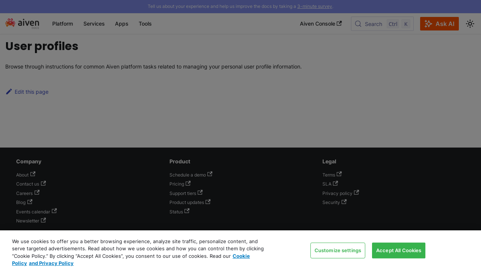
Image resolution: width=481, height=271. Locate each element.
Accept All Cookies (398, 250)
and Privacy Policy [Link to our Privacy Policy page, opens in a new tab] (51, 263)
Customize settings (338, 250)
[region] (240, 250)
